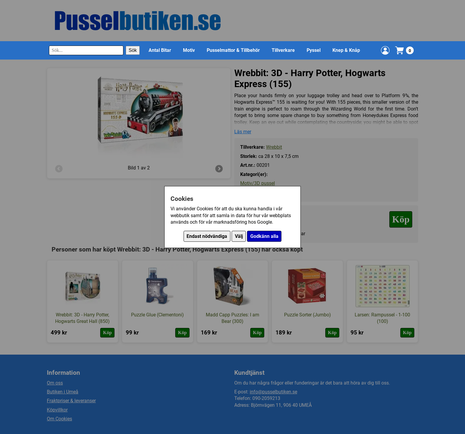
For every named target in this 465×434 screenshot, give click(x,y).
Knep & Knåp (346, 50)
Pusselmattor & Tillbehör (233, 50)
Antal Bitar (160, 50)
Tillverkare (283, 50)
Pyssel (314, 50)
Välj (239, 236)
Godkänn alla (264, 236)
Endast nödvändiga (207, 236)
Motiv (189, 50)
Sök (133, 50)
